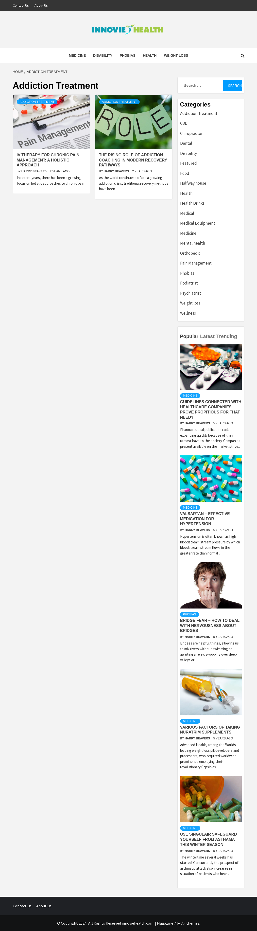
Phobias (128, 55)
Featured (188, 163)
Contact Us (21, 5)
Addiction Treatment (37, 102)
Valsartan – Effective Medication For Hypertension (205, 519)
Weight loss (176, 55)
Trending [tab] (226, 336)
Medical (187, 213)
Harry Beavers (34, 171)
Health (150, 55)
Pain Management (196, 263)
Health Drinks (192, 203)
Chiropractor (191, 133)
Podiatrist (189, 283)
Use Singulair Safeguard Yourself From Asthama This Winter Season (208, 839)
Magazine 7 (166, 923)
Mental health (192, 243)
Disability (102, 55)
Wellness (188, 313)
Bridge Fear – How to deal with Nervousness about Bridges (210, 625)
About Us (41, 5)
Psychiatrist (190, 293)
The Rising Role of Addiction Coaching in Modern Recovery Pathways (133, 160)
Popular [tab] (189, 336)
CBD (184, 123)
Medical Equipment (197, 223)
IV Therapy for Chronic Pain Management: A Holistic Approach (48, 160)
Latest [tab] (207, 336)
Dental (186, 143)
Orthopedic (190, 253)
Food (184, 173)
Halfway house (193, 183)
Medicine (77, 55)
